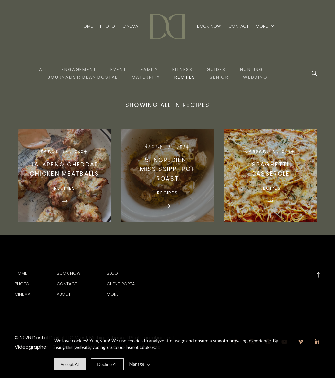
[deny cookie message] (107, 364)
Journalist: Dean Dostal (82, 77)
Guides (216, 69)
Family (149, 69)
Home (86, 26)
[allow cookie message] (70, 364)
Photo (107, 26)
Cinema (130, 26)
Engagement (79, 69)
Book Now (209, 26)
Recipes (185, 77)
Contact (238, 26)
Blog (112, 273)
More (265, 26)
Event (118, 69)
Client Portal (121, 284)
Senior (219, 77)
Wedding (255, 77)
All (43, 69)
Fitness (182, 69)
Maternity (146, 77)
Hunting (251, 69)
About (64, 294)
